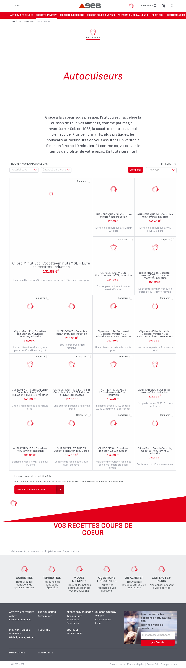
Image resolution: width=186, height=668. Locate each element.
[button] (148, 5)
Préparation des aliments (133, 15)
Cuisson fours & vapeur (101, 15)
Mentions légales (135, 664)
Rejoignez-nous (169, 664)
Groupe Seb (153, 664)
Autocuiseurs (47, 612)
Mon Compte (17, 652)
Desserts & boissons (72, 15)
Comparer (81, 181)
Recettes (157, 15)
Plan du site (45, 652)
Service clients (117, 664)
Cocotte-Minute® (46, 15)
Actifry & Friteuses (21, 15)
